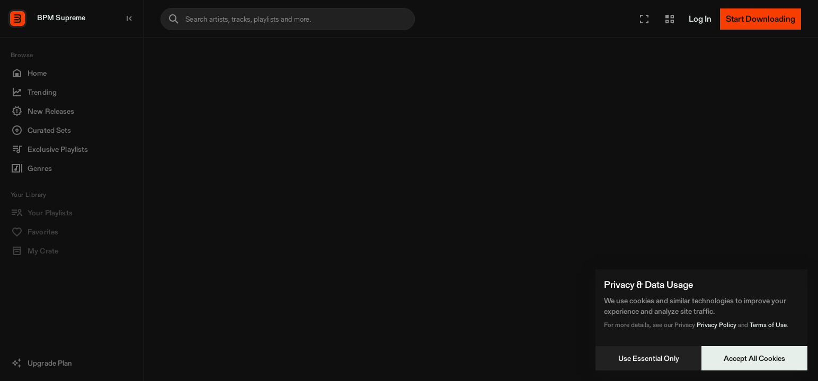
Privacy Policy (716, 324)
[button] (644, 19)
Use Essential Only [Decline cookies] (648, 358)
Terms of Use (768, 324)
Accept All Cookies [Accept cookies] (754, 358)
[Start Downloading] (760, 19)
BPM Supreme (61, 17)
